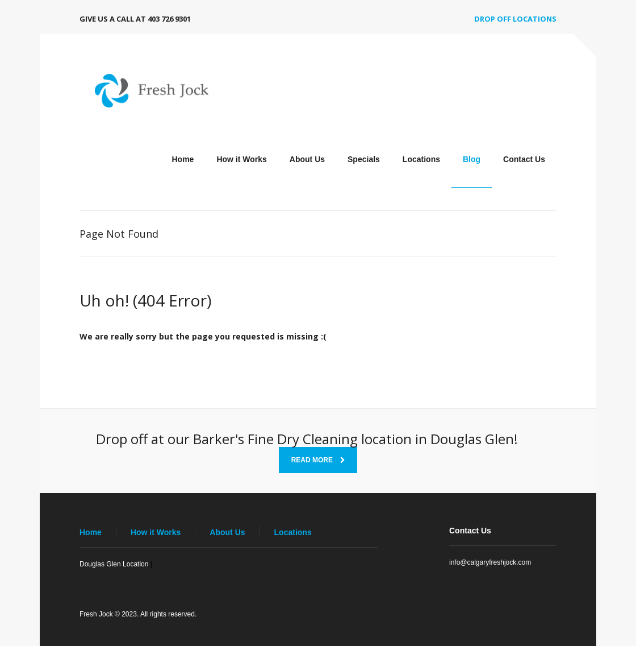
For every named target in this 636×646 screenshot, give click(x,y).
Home (182, 159)
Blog (471, 159)
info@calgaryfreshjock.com (490, 562)
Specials (364, 159)
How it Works (241, 159)
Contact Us (524, 159)
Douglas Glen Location (114, 564)
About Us (307, 159)
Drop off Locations (515, 19)
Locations (421, 159)
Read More (318, 460)
